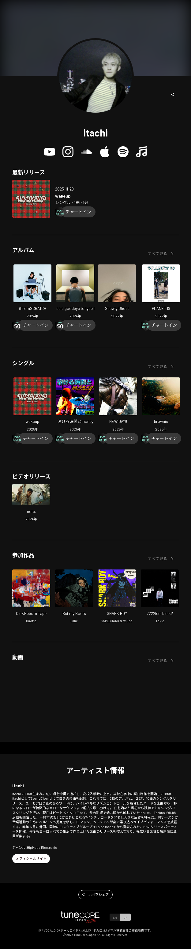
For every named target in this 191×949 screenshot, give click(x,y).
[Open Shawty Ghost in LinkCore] (117, 292)
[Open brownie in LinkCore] (161, 405)
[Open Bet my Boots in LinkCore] (74, 597)
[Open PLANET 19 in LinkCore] (161, 292)
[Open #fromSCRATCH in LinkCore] (32, 292)
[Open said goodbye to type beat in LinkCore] (75, 292)
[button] (173, 95)
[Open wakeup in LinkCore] (31, 199)
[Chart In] (78, 211)
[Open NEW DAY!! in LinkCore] (118, 405)
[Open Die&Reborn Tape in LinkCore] (31, 597)
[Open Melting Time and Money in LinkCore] (75, 405)
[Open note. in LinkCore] (31, 503)
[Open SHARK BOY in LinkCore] (117, 597)
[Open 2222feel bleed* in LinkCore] (160, 597)
